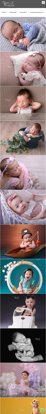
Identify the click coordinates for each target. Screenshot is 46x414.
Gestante (23, 12)
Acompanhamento (37, 12)
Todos (3, 12)
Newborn (13, 12)
